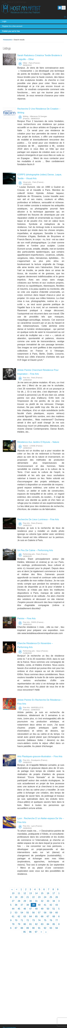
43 (56, 905)
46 (24, 909)
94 (56, 928)
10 (13, 893)
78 (13, 924)
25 (51, 897)
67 (48, 916)
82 (36, 924)
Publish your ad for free (11, 31)
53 (16, 912)
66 (42, 916)
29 (24, 901)
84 (48, 924)
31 (36, 901)
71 (22, 920)
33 (48, 901)
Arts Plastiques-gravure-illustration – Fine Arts (39, 756)
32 (42, 901)
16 (48, 893)
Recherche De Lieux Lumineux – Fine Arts (38, 519)
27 (13, 901)
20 (22, 897)
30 (30, 901)
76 (51, 920)
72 (27, 920)
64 (30, 916)
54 (22, 912)
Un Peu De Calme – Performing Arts (35, 550)
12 (24, 893)
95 (24, 932)
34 (53, 901)
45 (19, 909)
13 (30, 893)
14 (36, 893)
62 (19, 916)
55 (27, 912)
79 (19, 924)
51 (53, 909)
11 (19, 893)
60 (56, 912)
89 (27, 928)
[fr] (65, 17)
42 (51, 905)
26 (56, 897)
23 (39, 897)
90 (33, 928)
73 (33, 920)
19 (16, 897)
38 (27, 905)
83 (42, 924)
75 (45, 920)
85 (53, 924)
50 (48, 909)
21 (27, 897)
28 (19, 901)
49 (42, 909)
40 (39, 905)
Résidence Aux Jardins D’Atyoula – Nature (38, 442)
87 (16, 928)
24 (45, 897)
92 (45, 928)
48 (36, 909)
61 (13, 916)
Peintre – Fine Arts (26, 618)
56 (33, 912)
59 (51, 912)
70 (16, 920)
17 (53, 893)
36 (16, 905)
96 (30, 932)
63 (24, 916)
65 (36, 916)
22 (33, 897)
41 (45, 905)
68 (53, 916)
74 (39, 920)
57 (39, 912)
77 (56, 920)
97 (36, 932)
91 (39, 928)
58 (45, 912)
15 (42, 893)
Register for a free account (12, 26)
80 (24, 924)
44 (13, 909)
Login (4, 21)
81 (30, 924)
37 (22, 905)
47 (30, 909)
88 (22, 928)
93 (51, 928)
